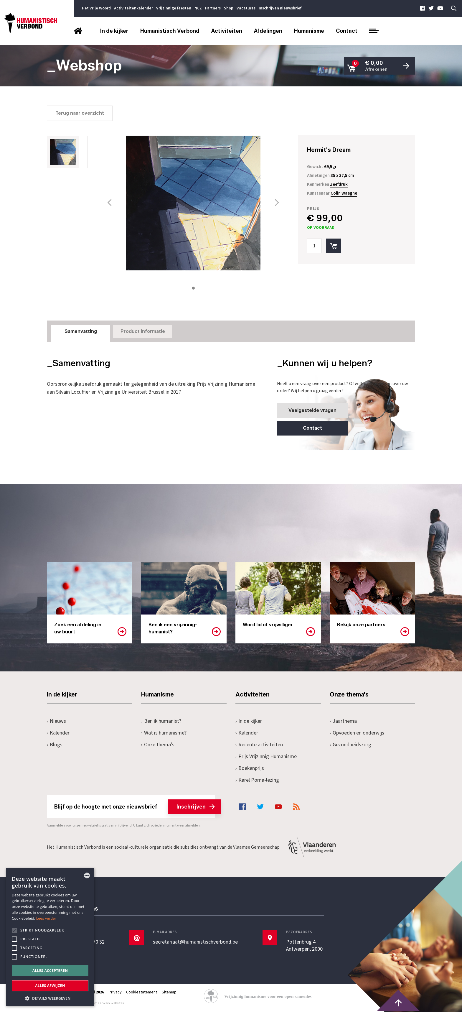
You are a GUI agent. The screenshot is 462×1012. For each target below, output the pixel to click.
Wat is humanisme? (164, 733)
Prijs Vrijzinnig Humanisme (266, 756)
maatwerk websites (109, 1003)
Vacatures (246, 8)
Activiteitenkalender (133, 8)
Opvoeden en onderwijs (357, 733)
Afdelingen (268, 31)
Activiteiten (226, 31)
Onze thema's (157, 745)
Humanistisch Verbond (169, 31)
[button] (50, 997)
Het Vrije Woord (96, 8)
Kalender (58, 733)
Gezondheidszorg (350, 745)
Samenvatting (81, 331)
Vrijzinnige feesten (173, 8)
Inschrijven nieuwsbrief (280, 8)
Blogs (54, 745)
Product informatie (143, 331)
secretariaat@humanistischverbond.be (195, 942)
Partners (213, 8)
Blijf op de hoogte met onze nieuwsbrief (134, 807)
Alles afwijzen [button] (50, 985)
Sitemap (169, 992)
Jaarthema (343, 721)
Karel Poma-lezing (257, 780)
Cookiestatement (141, 992)
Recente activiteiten (259, 745)
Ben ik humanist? (161, 721)
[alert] (50, 937)
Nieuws (56, 721)
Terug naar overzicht (79, 113)
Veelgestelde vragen (312, 410)
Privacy (115, 992)
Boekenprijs (249, 768)
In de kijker (114, 31)
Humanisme (309, 31)
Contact (346, 31)
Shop (228, 8)
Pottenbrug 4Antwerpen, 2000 (304, 946)
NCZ (198, 8)
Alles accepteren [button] (50, 970)
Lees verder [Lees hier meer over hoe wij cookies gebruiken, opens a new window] (46, 918)
